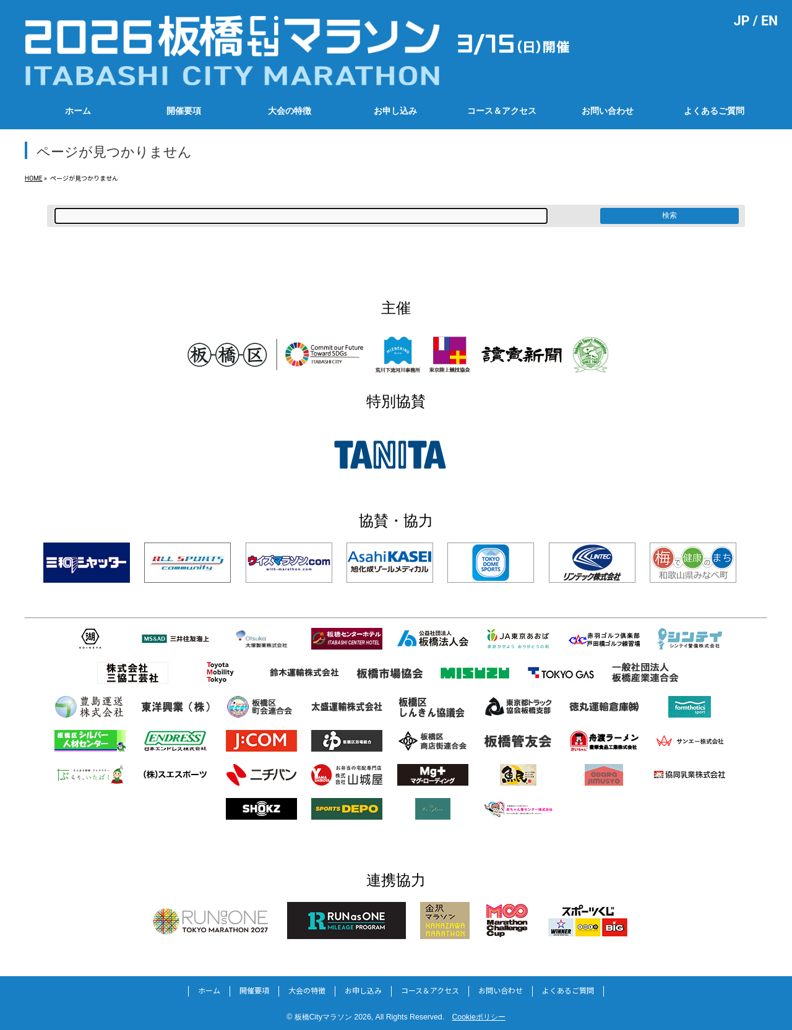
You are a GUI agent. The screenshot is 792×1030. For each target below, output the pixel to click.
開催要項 (254, 991)
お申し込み (363, 991)
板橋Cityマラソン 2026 (333, 1017)
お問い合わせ (500, 991)
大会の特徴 (306, 991)
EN (769, 20)
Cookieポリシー (478, 1017)
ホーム (209, 991)
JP (742, 20)
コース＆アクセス (430, 991)
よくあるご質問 (568, 991)
